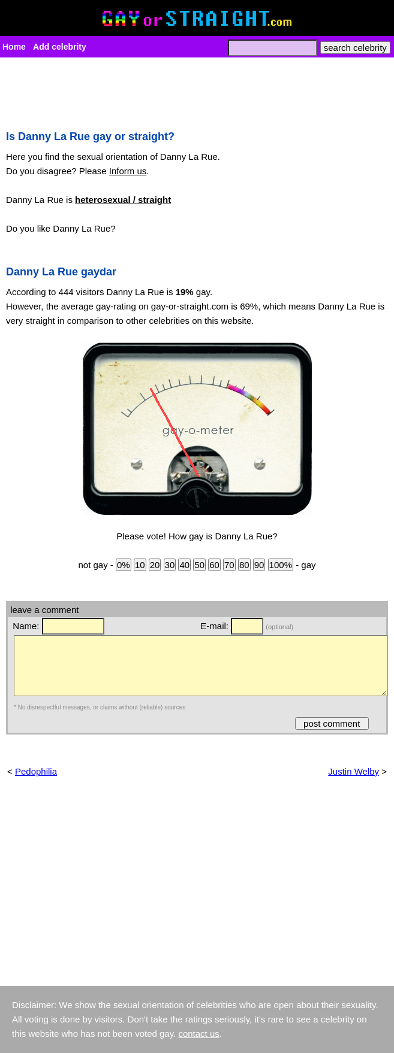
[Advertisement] (197, 90)
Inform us (128, 171)
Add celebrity (59, 46)
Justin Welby (353, 771)
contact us (198, 1033)
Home (14, 46)
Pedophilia (36, 771)
